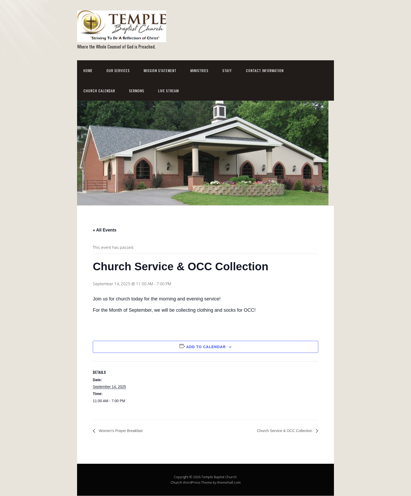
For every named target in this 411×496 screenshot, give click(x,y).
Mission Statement (160, 70)
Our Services (118, 70)
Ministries (199, 70)
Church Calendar (99, 90)
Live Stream (168, 90)
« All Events (104, 230)
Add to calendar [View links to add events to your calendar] (206, 347)
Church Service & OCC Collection (281, 430)
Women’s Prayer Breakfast (123, 430)
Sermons (136, 90)
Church (176, 482)
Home (88, 70)
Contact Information (265, 70)
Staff (227, 70)
